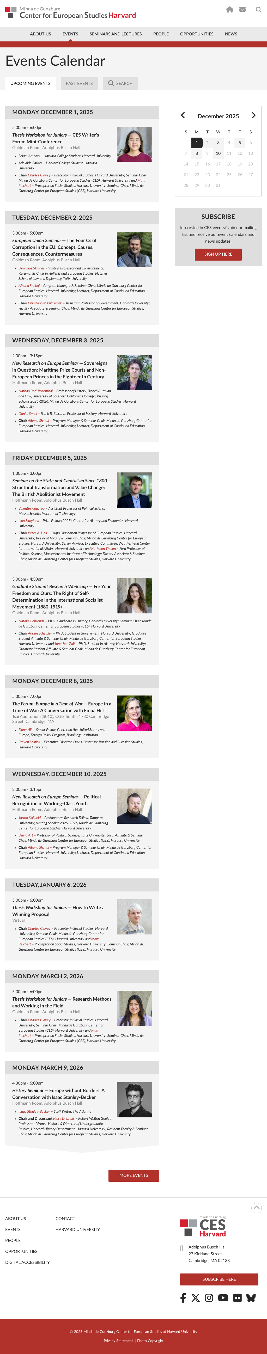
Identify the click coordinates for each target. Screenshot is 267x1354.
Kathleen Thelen (103, 549)
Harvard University (78, 1230)
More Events (133, 1176)
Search (121, 83)
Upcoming (30, 84)
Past (79, 84)
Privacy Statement (118, 1341)
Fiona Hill (25, 730)
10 (218, 153)
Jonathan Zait (64, 644)
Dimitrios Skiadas (32, 268)
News (231, 34)
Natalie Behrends (31, 621)
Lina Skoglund (29, 521)
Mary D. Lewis (64, 1119)
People (161, 34)
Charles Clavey (39, 175)
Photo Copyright (150, 1341)
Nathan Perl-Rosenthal (36, 391)
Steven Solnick (29, 742)
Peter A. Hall (37, 533)
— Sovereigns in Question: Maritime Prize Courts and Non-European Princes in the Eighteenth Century (59, 370)
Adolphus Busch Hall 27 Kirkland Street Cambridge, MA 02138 (209, 1254)
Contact (65, 1219)
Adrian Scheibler (40, 633)
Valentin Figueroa (32, 508)
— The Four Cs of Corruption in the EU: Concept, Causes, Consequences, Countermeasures (54, 247)
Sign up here (218, 255)
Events (70, 34)
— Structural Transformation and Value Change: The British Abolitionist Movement (62, 488)
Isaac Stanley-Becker (34, 1111)
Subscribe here (219, 1279)
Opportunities (197, 34)
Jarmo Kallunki (30, 818)
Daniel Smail (28, 414)
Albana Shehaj (29, 286)
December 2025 (218, 116)
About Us (40, 34)
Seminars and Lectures (116, 34)
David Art (26, 835)
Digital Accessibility (27, 1262)
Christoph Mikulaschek (45, 303)
